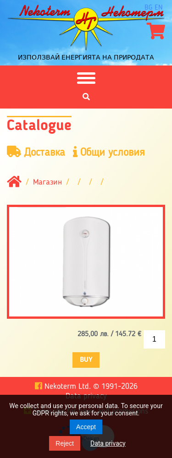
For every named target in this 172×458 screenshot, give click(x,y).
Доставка (36, 152)
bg (148, 7)
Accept (86, 427)
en (159, 7)
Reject (64, 443)
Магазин (47, 182)
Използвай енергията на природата (86, 57)
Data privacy (108, 443)
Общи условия (109, 152)
